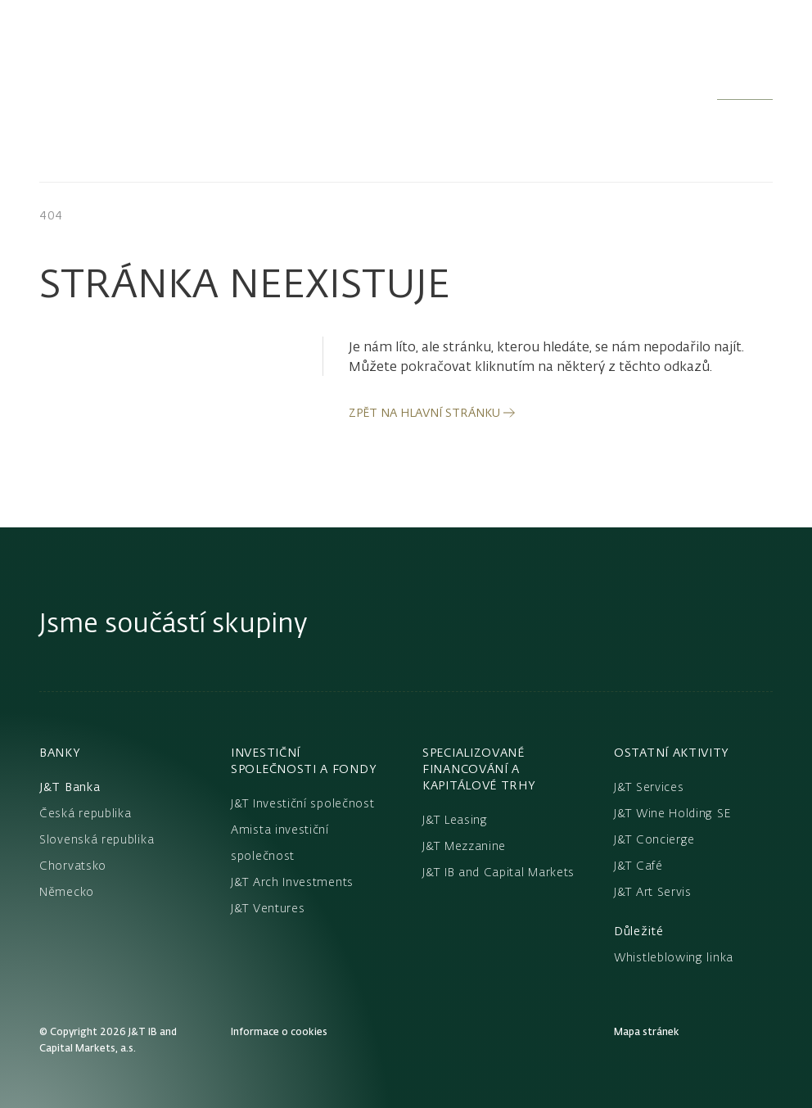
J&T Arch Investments (292, 882)
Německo (66, 891)
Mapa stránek (646, 1031)
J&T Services (648, 787)
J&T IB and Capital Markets (498, 872)
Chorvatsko (72, 865)
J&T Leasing (455, 819)
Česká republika (85, 813)
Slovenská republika (96, 839)
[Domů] (150, 79)
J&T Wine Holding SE (672, 813)
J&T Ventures (267, 908)
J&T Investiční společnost (303, 803)
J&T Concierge (654, 839)
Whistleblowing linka (673, 957)
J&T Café (638, 865)
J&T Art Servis (653, 891)
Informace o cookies (279, 1031)
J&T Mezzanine (464, 846)
